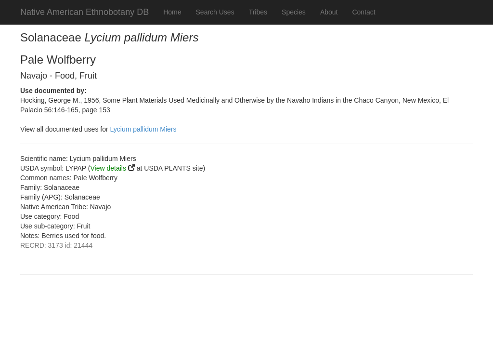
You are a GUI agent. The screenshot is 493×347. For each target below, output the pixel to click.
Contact (363, 12)
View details (108, 168)
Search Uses (215, 12)
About (329, 12)
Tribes (258, 12)
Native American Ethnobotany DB (84, 12)
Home (172, 12)
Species (294, 12)
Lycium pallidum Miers (143, 129)
